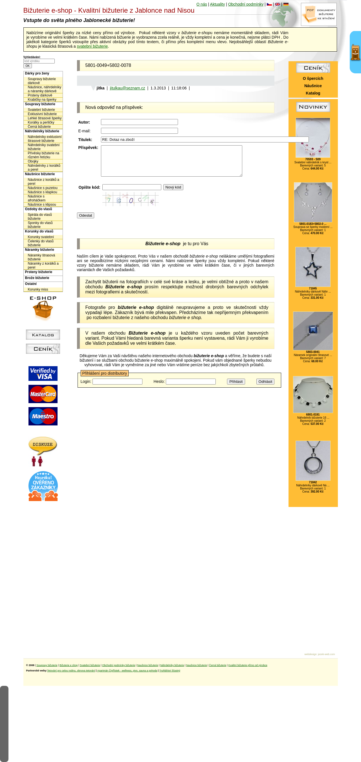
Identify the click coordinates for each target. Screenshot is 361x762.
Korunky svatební (41, 237)
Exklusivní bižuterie (42, 114)
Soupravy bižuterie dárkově (42, 81)
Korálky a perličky (41, 122)
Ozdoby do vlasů (38, 209)
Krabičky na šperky (42, 100)
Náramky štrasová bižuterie (41, 257)
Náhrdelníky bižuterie (42, 131)
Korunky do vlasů (39, 231)
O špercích (313, 78)
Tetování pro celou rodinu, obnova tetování (71, 670)
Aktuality (217, 4)
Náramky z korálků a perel (43, 265)
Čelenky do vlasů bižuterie (41, 243)
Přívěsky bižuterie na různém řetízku (43, 155)
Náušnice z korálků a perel (43, 182)
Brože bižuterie (37, 278)
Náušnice (313, 86)
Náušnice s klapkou (42, 192)
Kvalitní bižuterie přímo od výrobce (247, 665)
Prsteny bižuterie (38, 272)
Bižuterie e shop (69, 665)
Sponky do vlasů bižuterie (40, 225)
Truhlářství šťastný (169, 670)
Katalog (313, 93)
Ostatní (31, 284)
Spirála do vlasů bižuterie (40, 217)
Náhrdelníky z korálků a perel (44, 168)
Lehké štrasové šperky (45, 118)
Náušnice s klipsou (42, 205)
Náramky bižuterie (39, 250)
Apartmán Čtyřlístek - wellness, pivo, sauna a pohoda (127, 670)
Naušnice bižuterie (147, 665)
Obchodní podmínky (245, 4)
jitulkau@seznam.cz (127, 88)
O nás (202, 4)
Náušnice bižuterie (40, 174)
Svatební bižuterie (41, 110)
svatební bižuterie (92, 46)
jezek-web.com (326, 654)
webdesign (310, 654)
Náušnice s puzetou (43, 188)
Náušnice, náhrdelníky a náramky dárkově (44, 89)
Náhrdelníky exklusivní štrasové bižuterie (45, 139)
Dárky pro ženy (37, 73)
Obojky (33, 161)
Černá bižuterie (39, 127)
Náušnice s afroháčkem (37, 198)
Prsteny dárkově (40, 95)
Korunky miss (38, 289)
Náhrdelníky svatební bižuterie (44, 147)
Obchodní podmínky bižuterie (118, 665)
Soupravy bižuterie (40, 104)
